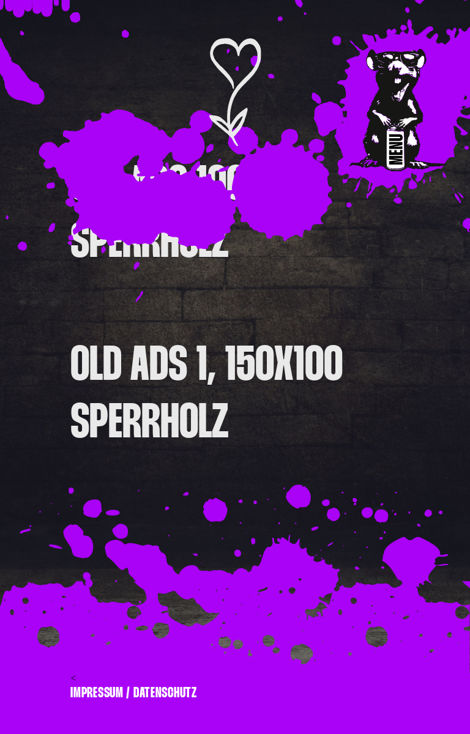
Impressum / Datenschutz (133, 693)
